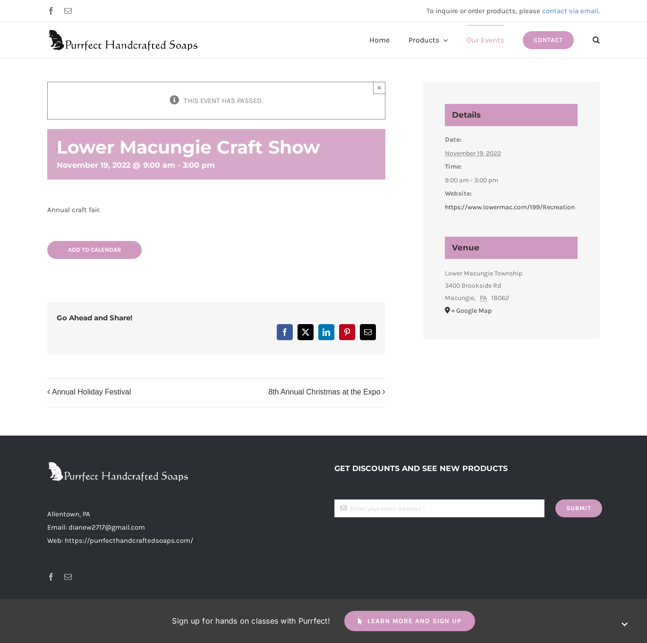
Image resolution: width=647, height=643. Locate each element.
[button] (596, 40)
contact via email (570, 11)
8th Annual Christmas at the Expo (324, 392)
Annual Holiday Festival (91, 392)
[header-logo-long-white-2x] (118, 465)
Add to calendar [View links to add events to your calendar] (94, 249)
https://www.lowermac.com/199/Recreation (510, 207)
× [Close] (379, 88)
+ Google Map (471, 311)
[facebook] (51, 11)
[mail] (68, 11)
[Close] (624, 624)
